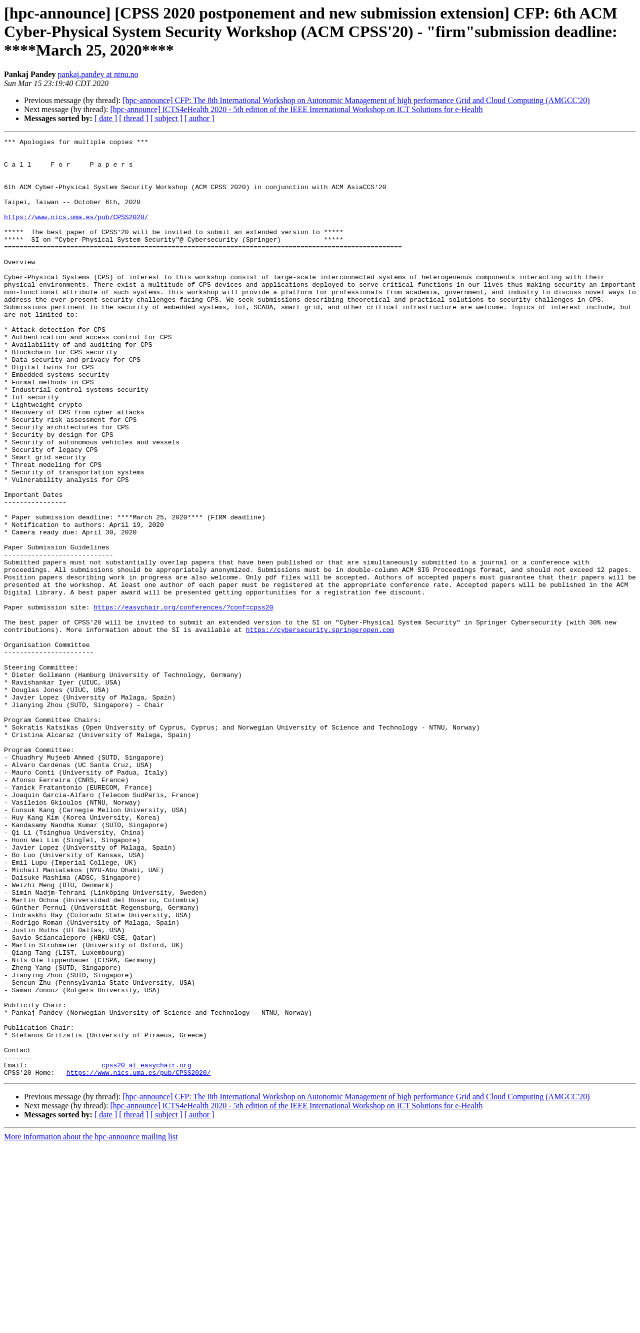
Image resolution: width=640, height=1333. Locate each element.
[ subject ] (166, 118)
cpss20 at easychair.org (146, 1250)
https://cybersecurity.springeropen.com (320, 728)
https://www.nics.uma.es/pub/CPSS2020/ (76, 233)
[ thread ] (133, 118)
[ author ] (199, 118)
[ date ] (105, 118)
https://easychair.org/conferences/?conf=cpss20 (183, 701)
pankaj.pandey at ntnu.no (98, 74)
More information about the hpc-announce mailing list (91, 1324)
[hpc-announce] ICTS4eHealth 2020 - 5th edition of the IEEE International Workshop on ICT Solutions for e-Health (296, 109)
